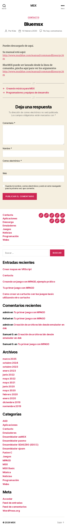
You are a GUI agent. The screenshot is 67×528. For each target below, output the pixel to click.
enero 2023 (9, 370)
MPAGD (7, 460)
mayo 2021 (9, 382)
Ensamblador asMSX (14, 436)
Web (5, 173)
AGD (5, 421)
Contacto (33, 17)
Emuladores (9, 225)
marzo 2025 (9, 358)
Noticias (7, 232)
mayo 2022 (9, 378)
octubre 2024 (10, 362)
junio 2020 (9, 386)
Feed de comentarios (14, 506)
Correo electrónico (12, 161)
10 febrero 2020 (29, 31)
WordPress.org (11, 510)
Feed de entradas (12, 502)
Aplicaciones (10, 218)
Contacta (8, 215)
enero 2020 (9, 398)
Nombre (7, 148)
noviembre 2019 (12, 406)
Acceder (7, 498)
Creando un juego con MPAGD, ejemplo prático (29, 281)
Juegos (7, 229)
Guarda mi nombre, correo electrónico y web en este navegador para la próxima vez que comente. (33, 187)
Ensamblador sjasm (14, 448)
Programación (10, 236)
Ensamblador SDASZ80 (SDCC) (20, 444)
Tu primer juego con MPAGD (18, 287)
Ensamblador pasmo (14, 440)
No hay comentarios (52, 31)
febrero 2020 (10, 394)
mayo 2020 (9, 390)
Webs (6, 239)
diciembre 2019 (11, 402)
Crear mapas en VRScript (17, 269)
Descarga (8, 222)
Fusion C (7, 452)
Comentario (9, 123)
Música (7, 472)
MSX (33, 5)
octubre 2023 (10, 366)
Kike (14, 31)
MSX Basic (9, 468)
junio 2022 (8, 374)
